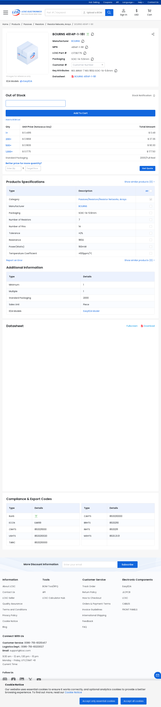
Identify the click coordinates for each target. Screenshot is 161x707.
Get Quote (147, 168)
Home (5, 24)
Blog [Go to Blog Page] (5, 626)
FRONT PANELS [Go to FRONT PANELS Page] (129, 609)
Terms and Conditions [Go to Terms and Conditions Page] (15, 609)
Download (148, 325)
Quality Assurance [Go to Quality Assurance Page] (12, 603)
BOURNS (75, 41)
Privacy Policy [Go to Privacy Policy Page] (10, 615)
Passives (28, 24)
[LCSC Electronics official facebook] (13, 679)
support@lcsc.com (20, 650)
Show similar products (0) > (140, 181)
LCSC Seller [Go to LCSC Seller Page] (9, 598)
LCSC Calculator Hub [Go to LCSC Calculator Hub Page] (53, 598)
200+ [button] (8, 139)
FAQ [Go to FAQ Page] (84, 626)
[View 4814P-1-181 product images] (27, 53)
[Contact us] (157, 675)
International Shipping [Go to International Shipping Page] (94, 615)
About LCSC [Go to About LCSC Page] (9, 586)
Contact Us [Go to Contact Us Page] (9, 592)
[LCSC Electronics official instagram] (5, 679)
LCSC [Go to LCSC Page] (125, 598)
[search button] (109, 12)
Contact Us (153, 2)
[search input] (61, 12)
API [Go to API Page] (44, 592)
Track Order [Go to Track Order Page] (88, 586)
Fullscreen (132, 325)
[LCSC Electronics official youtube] (38, 679)
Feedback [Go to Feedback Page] (87, 621)
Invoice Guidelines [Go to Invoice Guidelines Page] (92, 609)
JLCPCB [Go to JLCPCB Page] (126, 592)
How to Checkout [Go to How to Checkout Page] (91, 598)
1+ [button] (7, 132)
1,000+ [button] (9, 151)
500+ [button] (8, 145)
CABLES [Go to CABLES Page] (126, 603)
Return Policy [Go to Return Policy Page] (89, 592)
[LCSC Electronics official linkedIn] (21, 679)
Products (16, 24)
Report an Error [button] (14, 260)
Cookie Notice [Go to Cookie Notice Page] (10, 621)
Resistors (39, 24)
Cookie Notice (73, 692)
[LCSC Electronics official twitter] (30, 679)
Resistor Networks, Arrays (59, 24)
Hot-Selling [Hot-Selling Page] (94, 2)
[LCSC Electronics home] (27, 12)
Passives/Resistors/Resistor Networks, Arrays (102, 199)
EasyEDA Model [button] (91, 311)
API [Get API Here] (117, 2)
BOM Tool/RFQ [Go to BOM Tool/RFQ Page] (50, 586)
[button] (6, 12)
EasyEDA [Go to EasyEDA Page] (126, 586)
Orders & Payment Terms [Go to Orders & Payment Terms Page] (96, 603)
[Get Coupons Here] (107, 2)
